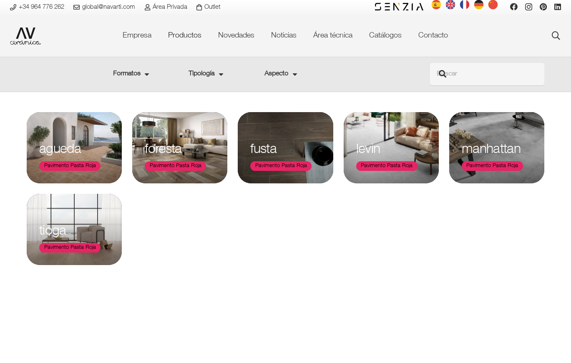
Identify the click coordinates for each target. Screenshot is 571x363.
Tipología (201, 74)
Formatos (127, 74)
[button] (556, 35)
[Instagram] (528, 7)
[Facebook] (514, 6)
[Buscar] (487, 74)
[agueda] (74, 147)
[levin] (391, 147)
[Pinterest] (543, 6)
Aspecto (276, 74)
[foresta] (179, 147)
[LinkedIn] (557, 6)
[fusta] (285, 147)
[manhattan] (496, 147)
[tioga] (74, 229)
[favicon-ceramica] (25, 36)
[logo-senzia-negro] (399, 6)
